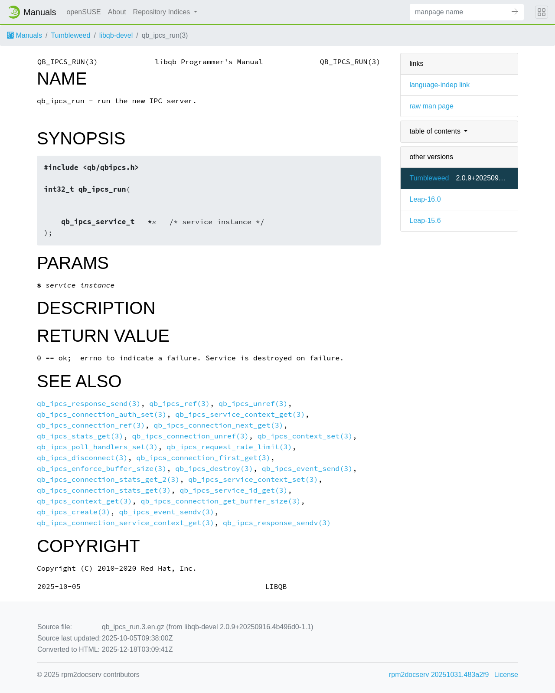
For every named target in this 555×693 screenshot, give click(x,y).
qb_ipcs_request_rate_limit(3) (229, 446)
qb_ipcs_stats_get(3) (80, 436)
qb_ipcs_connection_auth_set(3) (101, 414)
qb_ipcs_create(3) (74, 511)
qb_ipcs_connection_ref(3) (91, 425)
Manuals (24, 35)
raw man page (431, 106)
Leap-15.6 (425, 220)
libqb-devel (116, 35)
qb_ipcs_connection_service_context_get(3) (125, 522)
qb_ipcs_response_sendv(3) (277, 522)
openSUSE (84, 12)
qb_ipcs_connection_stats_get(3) (104, 490)
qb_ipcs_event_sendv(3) (166, 511)
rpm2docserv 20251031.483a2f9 (439, 674)
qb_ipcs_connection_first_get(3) (203, 457)
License (506, 674)
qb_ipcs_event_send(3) (307, 468)
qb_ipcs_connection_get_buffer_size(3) (220, 501)
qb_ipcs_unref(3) (253, 403)
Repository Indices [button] (162, 12)
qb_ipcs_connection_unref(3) (190, 436)
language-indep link (439, 84)
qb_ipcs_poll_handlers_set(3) (97, 446)
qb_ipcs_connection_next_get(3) (218, 425)
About (117, 12)
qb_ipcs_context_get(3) (84, 501)
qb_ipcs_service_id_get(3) (233, 490)
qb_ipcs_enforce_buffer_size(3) (101, 468)
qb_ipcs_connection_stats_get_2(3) (108, 479)
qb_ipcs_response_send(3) (88, 403)
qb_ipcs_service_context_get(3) (240, 414)
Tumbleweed (70, 35)
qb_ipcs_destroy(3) (214, 468)
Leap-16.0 (425, 199)
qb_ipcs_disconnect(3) (82, 457)
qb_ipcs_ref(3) (179, 403)
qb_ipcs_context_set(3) (305, 436)
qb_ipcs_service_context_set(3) (253, 479)
